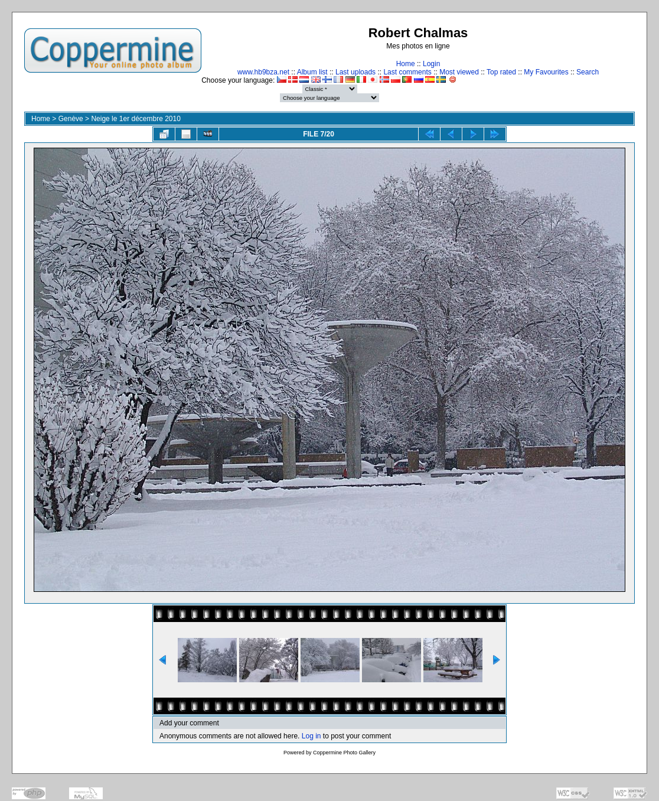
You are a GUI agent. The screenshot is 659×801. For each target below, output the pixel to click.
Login (431, 64)
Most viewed (459, 72)
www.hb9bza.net (263, 72)
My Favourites (546, 72)
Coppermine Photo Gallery (344, 753)
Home (405, 64)
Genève (70, 119)
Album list (312, 72)
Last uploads (355, 72)
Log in (311, 736)
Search (587, 72)
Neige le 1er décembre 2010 (135, 119)
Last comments (407, 72)
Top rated (501, 72)
